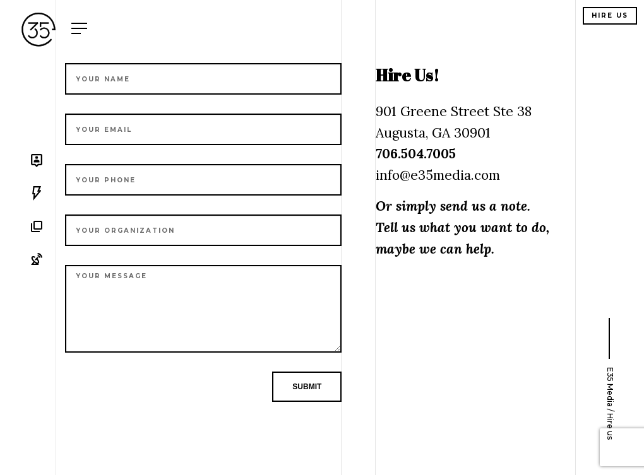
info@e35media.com (438, 175)
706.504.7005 (416, 153)
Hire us (610, 15)
